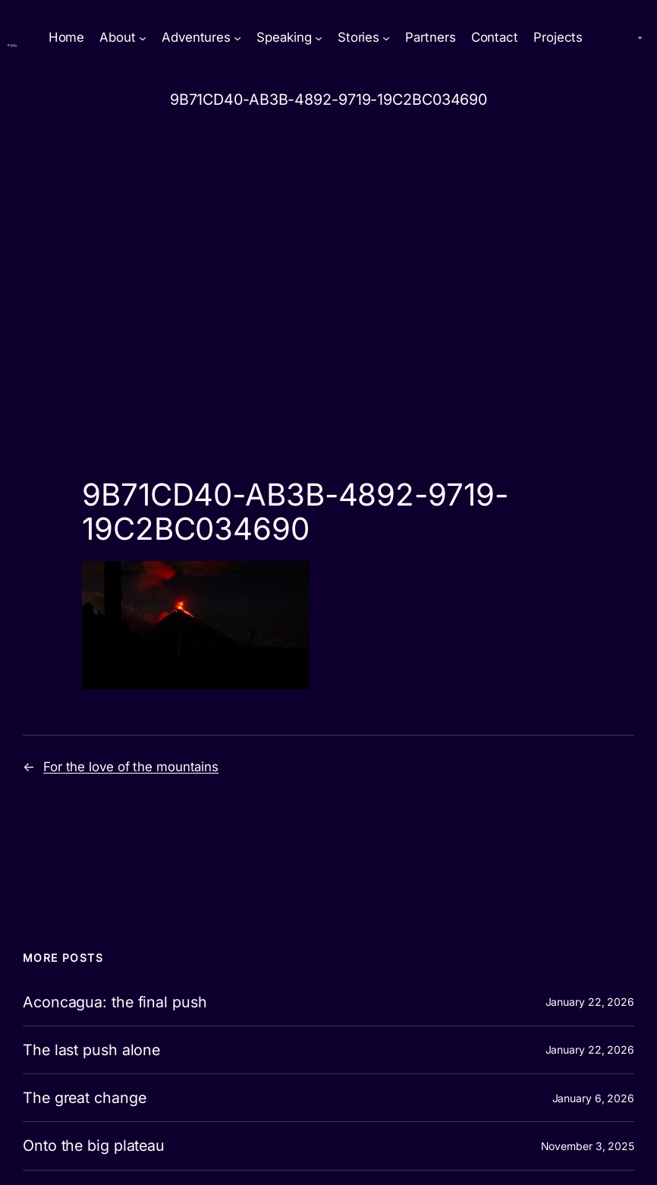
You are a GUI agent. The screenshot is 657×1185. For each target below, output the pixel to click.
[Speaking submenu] (318, 38)
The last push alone (91, 1050)
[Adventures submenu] (237, 38)
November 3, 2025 (587, 1145)
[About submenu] (142, 38)
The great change (84, 1097)
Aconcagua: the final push (115, 1002)
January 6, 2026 (593, 1098)
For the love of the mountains (130, 766)
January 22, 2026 (589, 1001)
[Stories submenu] (386, 38)
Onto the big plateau (94, 1145)
